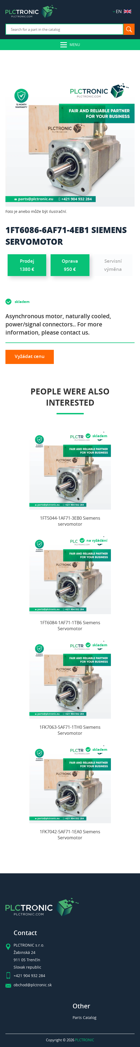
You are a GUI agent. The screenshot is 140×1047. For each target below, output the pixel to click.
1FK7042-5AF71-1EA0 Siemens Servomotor (70, 835)
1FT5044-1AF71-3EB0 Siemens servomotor (70, 521)
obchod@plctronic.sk (33, 984)
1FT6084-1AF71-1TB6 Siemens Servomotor (70, 626)
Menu (75, 44)
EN (123, 11)
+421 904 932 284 (29, 975)
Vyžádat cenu (30, 356)
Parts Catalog (85, 1017)
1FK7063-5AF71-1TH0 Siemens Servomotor (70, 730)
